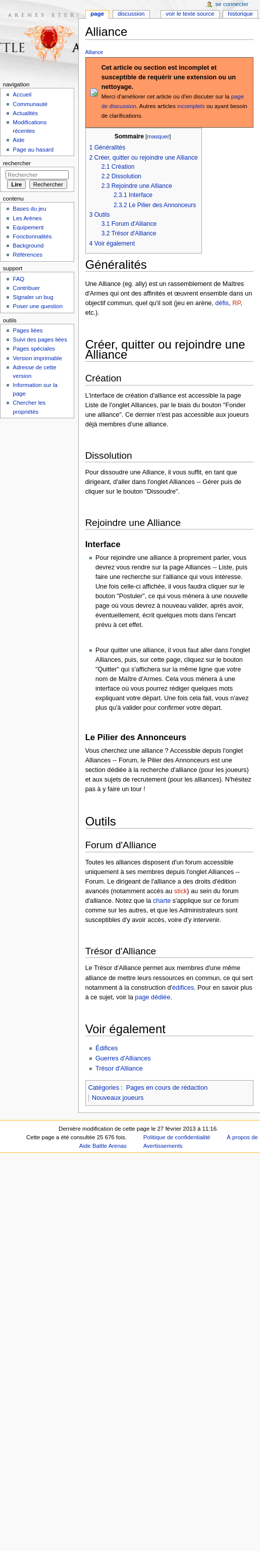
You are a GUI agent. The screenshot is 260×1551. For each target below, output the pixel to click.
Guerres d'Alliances (123, 1058)
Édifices (106, 1048)
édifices (183, 987)
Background (28, 246)
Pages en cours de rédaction (167, 1087)
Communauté (30, 104)
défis (222, 303)
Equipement (28, 227)
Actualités (25, 113)
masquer (158, 136)
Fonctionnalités (32, 236)
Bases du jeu (29, 209)
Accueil (22, 94)
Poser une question (38, 306)
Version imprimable (37, 358)
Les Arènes (27, 218)
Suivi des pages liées (40, 339)
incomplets (191, 106)
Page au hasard (33, 150)
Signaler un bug (33, 297)
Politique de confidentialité (177, 1137)
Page (97, 14)
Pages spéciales (34, 349)
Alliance (94, 52)
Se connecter (232, 4)
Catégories (103, 1087)
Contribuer (26, 288)
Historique (240, 14)
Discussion (131, 14)
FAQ (18, 279)
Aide (18, 140)
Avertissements (163, 1146)
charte (162, 900)
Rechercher (17, 163)
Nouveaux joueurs (117, 1097)
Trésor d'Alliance (119, 1068)
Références (27, 255)
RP (236, 303)
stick (180, 891)
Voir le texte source (190, 14)
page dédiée (152, 997)
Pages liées (27, 330)
